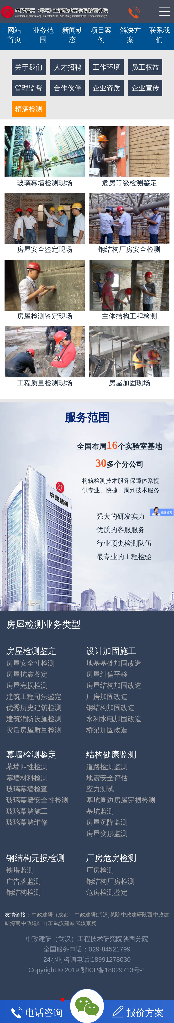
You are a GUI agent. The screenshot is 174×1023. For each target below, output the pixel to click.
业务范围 (43, 34)
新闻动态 (72, 34)
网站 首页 (14, 34)
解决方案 (130, 34)
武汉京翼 (85, 923)
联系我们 (159, 34)
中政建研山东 (37, 923)
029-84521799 (109, 949)
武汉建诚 (64, 923)
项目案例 (101, 34)
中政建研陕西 (137, 915)
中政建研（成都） (53, 915)
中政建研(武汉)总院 (97, 915)
